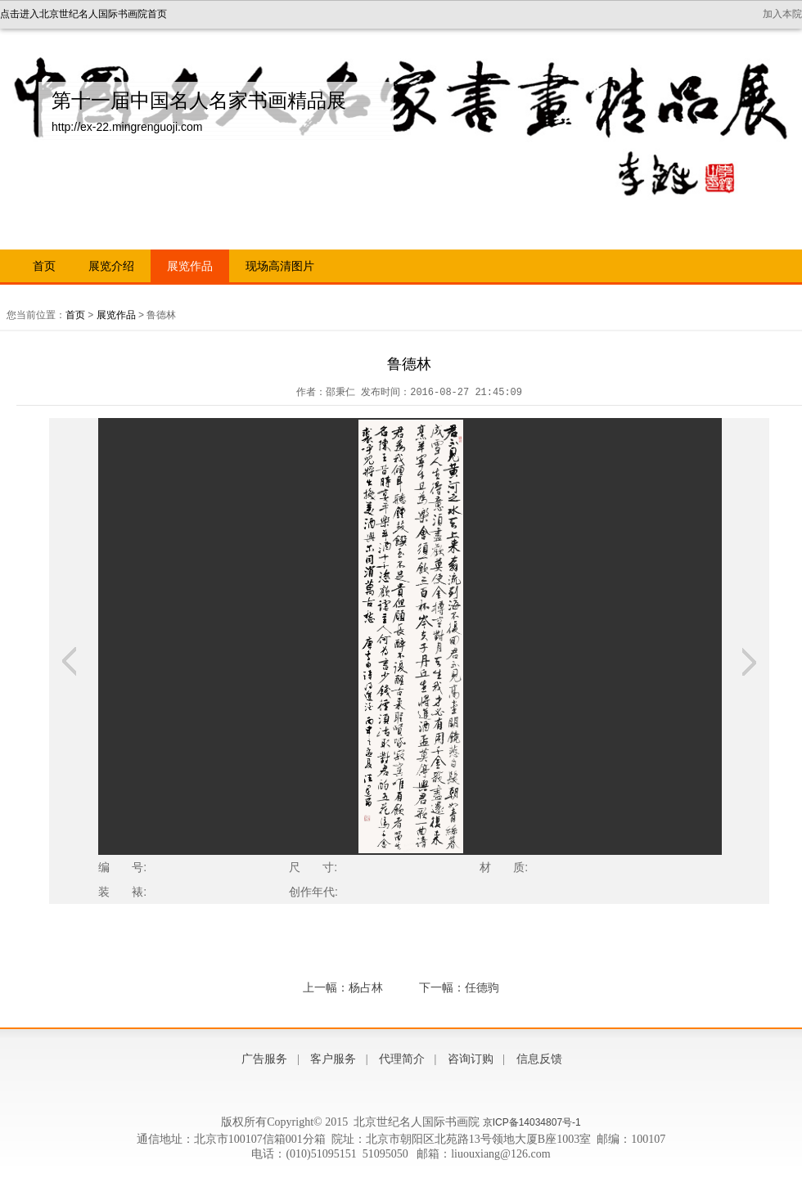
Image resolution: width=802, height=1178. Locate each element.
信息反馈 (539, 1059)
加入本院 (782, 14)
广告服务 (264, 1059)
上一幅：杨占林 (343, 987)
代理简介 (402, 1059)
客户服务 (333, 1059)
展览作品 (190, 265)
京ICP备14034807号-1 (532, 1122)
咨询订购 (470, 1059)
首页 (44, 265)
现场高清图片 (280, 265)
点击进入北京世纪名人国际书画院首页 (83, 14)
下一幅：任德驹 (459, 987)
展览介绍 (111, 265)
